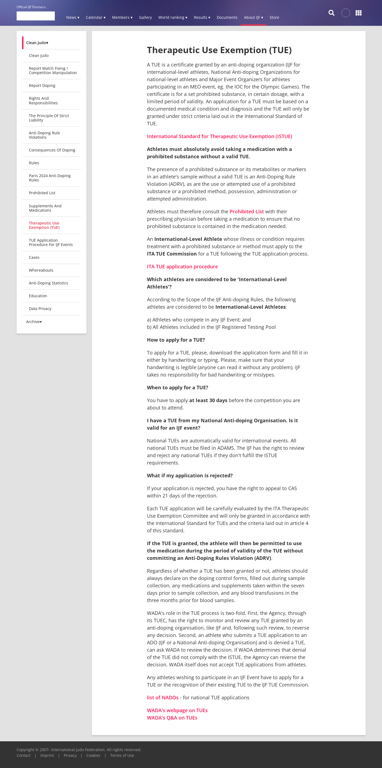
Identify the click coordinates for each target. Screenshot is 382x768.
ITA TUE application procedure (182, 266)
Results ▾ (202, 17)
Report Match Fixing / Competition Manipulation (53, 70)
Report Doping (42, 85)
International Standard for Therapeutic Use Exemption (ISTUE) (219, 136)
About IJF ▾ (253, 17)
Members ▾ (122, 17)
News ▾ (72, 17)
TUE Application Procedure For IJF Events (51, 242)
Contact (24, 755)
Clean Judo (39, 55)
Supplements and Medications (45, 208)
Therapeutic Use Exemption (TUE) (44, 225)
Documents (227, 17)
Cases (34, 257)
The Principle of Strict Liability (49, 118)
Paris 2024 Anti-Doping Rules (50, 178)
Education (38, 295)
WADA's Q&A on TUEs (172, 717)
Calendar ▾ (96, 17)
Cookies (93, 755)
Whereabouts (41, 270)
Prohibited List (42, 192)
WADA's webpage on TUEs (177, 710)
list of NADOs (163, 697)
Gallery (145, 17)
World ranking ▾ (172, 17)
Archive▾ (34, 321)
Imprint (47, 755)
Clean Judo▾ (37, 42)
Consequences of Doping (52, 150)
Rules (34, 162)
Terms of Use (122, 755)
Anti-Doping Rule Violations (44, 135)
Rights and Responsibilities (43, 100)
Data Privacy (40, 308)
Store (274, 17)
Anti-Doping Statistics (48, 283)
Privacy (70, 755)
